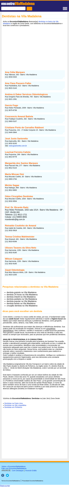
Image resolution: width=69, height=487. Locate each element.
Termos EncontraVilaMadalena (10, 480)
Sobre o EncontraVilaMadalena (14, 466)
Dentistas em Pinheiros (13, 407)
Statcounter (5, 486)
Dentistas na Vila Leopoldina (15, 405)
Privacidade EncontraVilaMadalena (32, 480)
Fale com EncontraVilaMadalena (13, 468)
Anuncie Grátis (31, 471)
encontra (18, 3)
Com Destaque (17, 471)
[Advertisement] (34, 46)
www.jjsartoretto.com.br (18, 146)
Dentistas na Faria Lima (13, 403)
